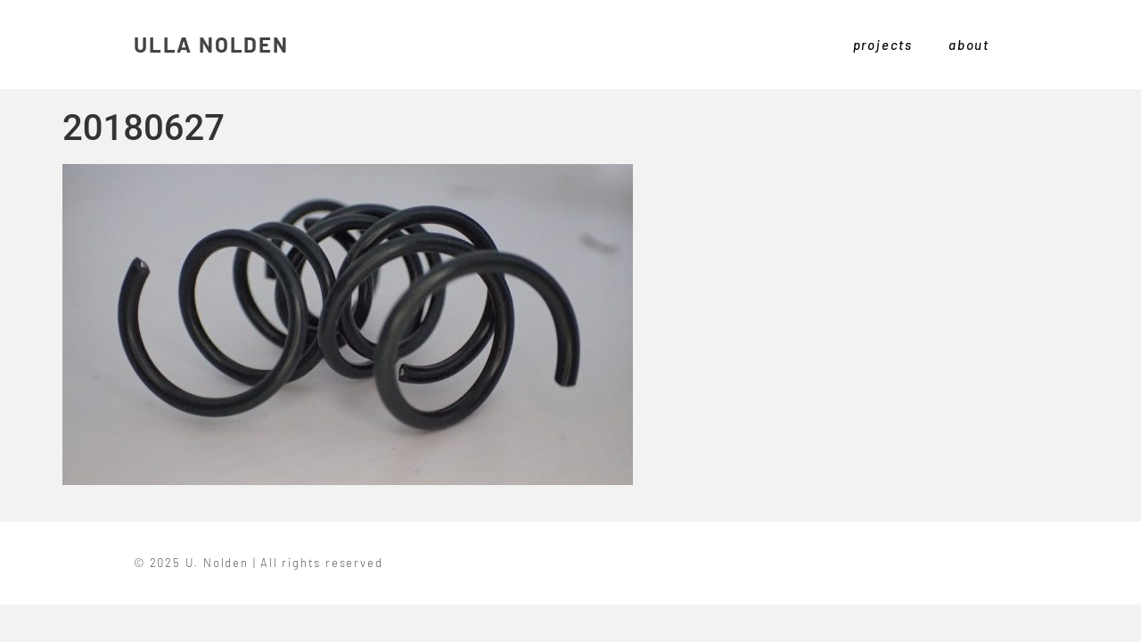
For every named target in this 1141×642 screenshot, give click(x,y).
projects (883, 45)
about (968, 45)
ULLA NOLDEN (211, 44)
